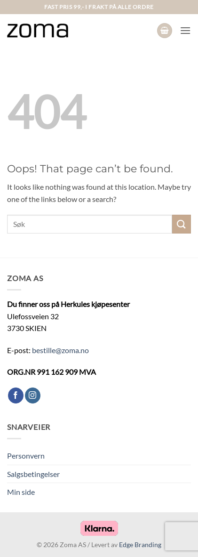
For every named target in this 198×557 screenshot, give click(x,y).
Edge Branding (140, 545)
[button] (164, 31)
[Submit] (181, 224)
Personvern (26, 455)
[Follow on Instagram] (32, 395)
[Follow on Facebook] (16, 395)
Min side (21, 491)
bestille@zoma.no (60, 350)
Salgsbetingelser (33, 473)
